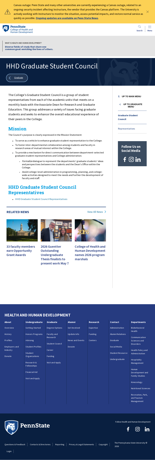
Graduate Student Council (128, 117)
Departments (138, 322)
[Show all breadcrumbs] (17, 78)
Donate (8, 356)
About (8, 322)
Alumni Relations (118, 334)
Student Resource (118, 353)
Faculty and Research (52, 336)
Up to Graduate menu (132, 105)
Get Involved (74, 327)
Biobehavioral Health (137, 329)
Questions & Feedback (15, 444)
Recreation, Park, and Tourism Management (139, 398)
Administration (117, 327)
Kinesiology (136, 382)
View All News (95, 212)
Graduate (52, 322)
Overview (9, 327)
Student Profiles (33, 346)
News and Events (76, 340)
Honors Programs (34, 334)
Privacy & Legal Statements (81, 444)
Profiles (8, 340)
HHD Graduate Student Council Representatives (41, 199)
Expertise (93, 327)
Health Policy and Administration (139, 352)
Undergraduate (34, 322)
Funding (50, 356)
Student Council (54, 343)
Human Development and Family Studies (139, 372)
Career (50, 350)
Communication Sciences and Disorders (138, 340)
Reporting (59, 444)
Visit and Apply (33, 378)
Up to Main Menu (131, 96)
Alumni (71, 322)
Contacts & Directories (40, 444)
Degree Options (54, 327)
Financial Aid (31, 372)
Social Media (116, 346)
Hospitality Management (137, 361)
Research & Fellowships (31, 364)
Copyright (103, 444)
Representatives (126, 128)
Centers (93, 340)
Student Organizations (32, 355)
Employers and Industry (12, 348)
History (8, 334)
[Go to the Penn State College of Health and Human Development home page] (17, 29)
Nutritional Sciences (140, 388)
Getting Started (33, 327)
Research (94, 322)
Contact (114, 322)
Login (9, 451)
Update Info (73, 334)
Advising (30, 340)
